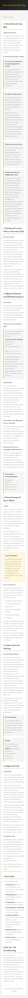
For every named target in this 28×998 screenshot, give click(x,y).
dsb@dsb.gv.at (13, 487)
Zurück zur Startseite (8, 17)
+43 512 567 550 (14, 351)
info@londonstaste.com (15, 353)
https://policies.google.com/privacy (12, 832)
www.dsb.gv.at (13, 489)
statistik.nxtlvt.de (9, 758)
